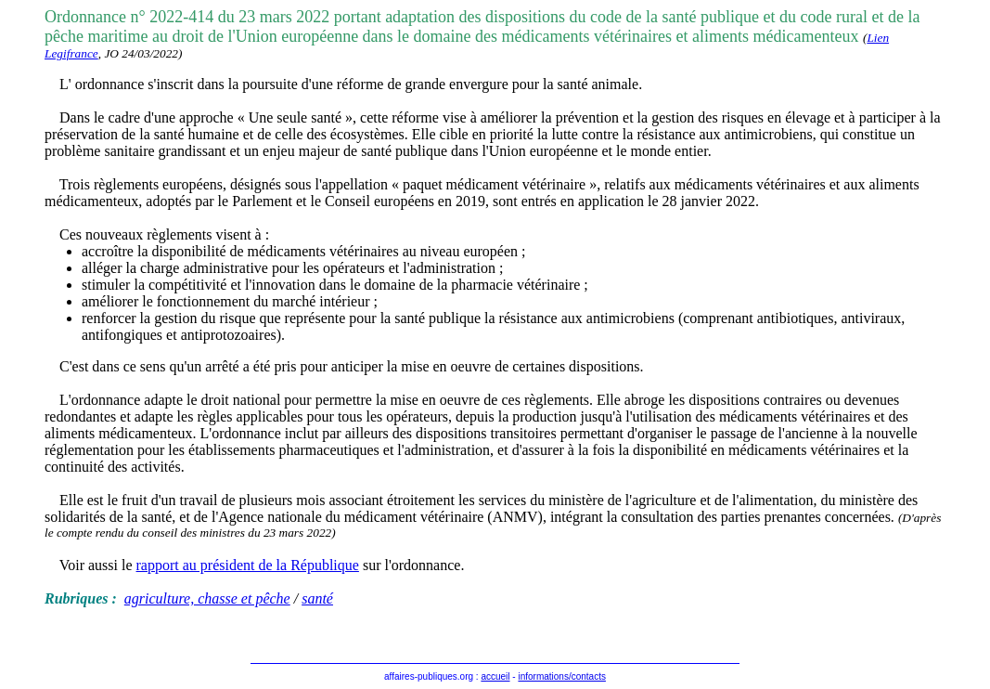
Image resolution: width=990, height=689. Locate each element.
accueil (495, 676)
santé (317, 598)
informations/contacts (562, 676)
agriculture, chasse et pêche (207, 598)
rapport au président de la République (247, 565)
